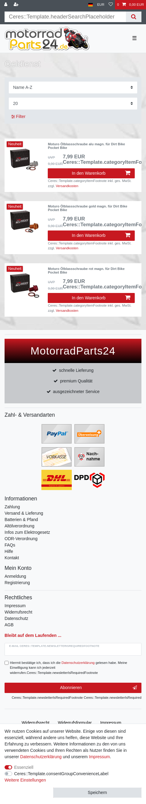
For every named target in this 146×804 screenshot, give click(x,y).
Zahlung (12, 506)
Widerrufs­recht (35, 722)
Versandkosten (67, 186)
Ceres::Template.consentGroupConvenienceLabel (61, 773)
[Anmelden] (6, 4)
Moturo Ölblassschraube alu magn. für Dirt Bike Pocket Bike (86, 146)
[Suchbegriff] (65, 17)
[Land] (90, 4)
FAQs (10, 545)
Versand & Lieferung (24, 513)
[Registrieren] (17, 4)
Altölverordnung (19, 525)
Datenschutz (16, 618)
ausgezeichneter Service (76, 391)
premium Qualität (76, 380)
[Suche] (133, 17)
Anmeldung (15, 576)
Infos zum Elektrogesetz (27, 532)
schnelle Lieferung (76, 370)
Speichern (97, 792)
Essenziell (23, 767)
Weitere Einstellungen (25, 780)
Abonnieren (98, 688)
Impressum (15, 605)
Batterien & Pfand (21, 519)
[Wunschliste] (110, 4)
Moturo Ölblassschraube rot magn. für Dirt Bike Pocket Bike (86, 270)
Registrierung (17, 582)
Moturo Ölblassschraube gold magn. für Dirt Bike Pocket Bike (87, 208)
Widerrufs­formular (75, 722)
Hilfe (9, 551)
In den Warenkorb (101, 173)
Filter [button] (18, 116)
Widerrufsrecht (18, 612)
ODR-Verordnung (21, 538)
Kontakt (12, 557)
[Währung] (100, 4)
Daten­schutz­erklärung (40, 756)
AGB (9, 624)
